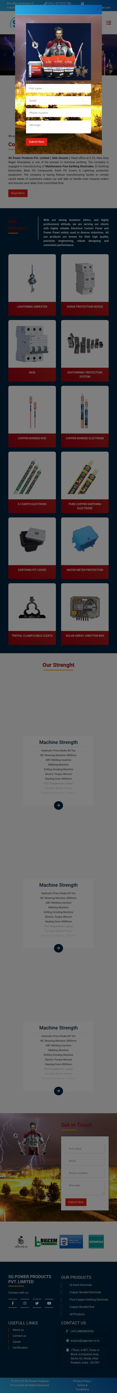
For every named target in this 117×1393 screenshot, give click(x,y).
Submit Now (36, 141)
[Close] (98, 10)
